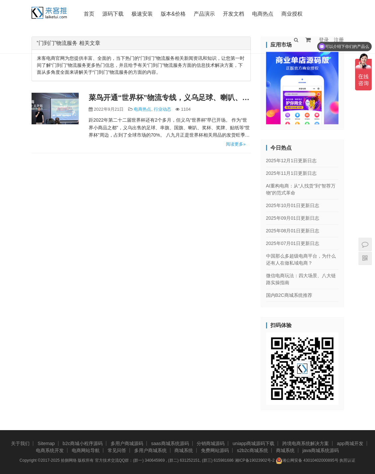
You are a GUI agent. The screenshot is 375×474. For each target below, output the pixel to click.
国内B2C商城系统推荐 (289, 295)
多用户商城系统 (150, 450)
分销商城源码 (211, 443)
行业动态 (162, 109)
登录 (324, 40)
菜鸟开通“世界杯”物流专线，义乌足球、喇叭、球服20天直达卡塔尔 (170, 97)
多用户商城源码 (127, 443)
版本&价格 (173, 14)
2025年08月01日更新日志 (292, 230)
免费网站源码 (215, 450)
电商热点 (262, 14)
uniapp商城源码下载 (253, 443)
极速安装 (142, 14)
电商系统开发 (50, 450)
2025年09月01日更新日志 (292, 218)
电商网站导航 (86, 450)
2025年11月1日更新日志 (291, 173)
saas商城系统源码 (170, 443)
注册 (339, 40)
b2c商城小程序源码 (83, 443)
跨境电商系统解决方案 (305, 443)
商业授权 (292, 14)
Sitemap (46, 443)
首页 (89, 14)
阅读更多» (235, 144)
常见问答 (117, 450)
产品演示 (204, 14)
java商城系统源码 (320, 450)
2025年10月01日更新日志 (292, 205)
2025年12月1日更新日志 (291, 160)
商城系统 (183, 450)
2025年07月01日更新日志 (292, 243)
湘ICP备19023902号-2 (255, 460)
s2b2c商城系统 (252, 450)
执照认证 (347, 460)
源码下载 (113, 14)
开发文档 (233, 14)
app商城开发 (350, 443)
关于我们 (20, 443)
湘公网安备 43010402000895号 (307, 460)
